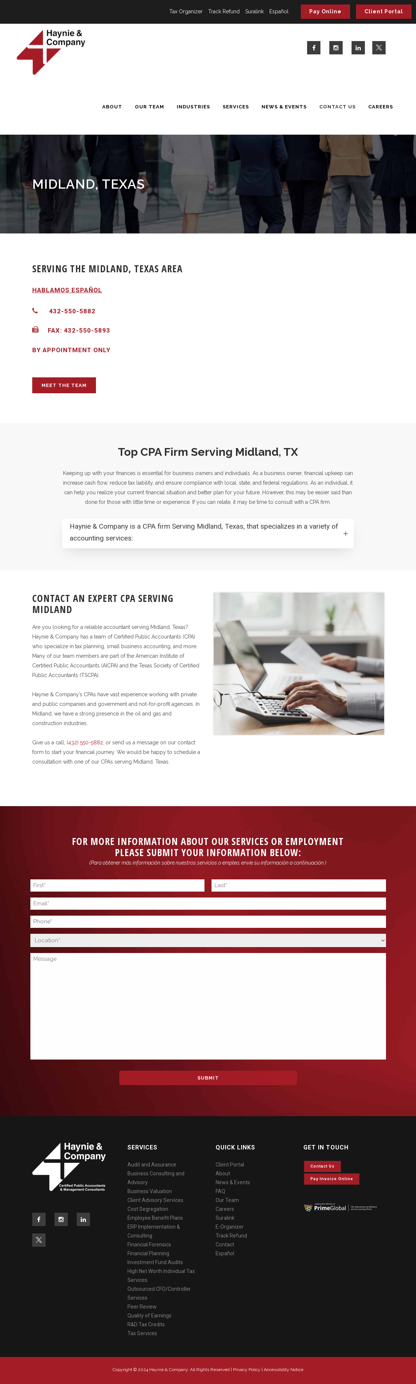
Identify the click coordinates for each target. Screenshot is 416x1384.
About (223, 1173)
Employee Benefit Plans (155, 1218)
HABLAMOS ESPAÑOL (67, 290)
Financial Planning (148, 1253)
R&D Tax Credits (146, 1324)
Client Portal (384, 11)
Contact (225, 1244)
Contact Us (322, 1166)
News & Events (233, 1182)
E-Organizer (230, 1227)
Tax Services (142, 1333)
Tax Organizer (186, 11)
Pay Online (325, 11)
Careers (225, 1209)
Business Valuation (149, 1191)
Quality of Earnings (149, 1316)
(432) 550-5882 (85, 742)
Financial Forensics (149, 1244)
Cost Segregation (147, 1209)
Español (279, 11)
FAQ (220, 1191)
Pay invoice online (331, 1178)
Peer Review (142, 1307)
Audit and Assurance (151, 1165)
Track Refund (224, 11)
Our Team (227, 1200)
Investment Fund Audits (155, 1262)
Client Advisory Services (155, 1200)
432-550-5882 (72, 311)
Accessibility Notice (283, 1369)
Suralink (254, 11)
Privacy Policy (246, 1369)
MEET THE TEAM (64, 385)
